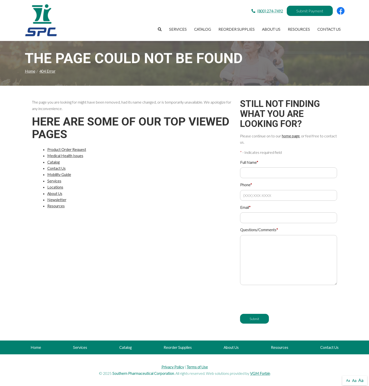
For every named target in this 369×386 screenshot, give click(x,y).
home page (291, 136)
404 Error (47, 71)
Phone (246, 184)
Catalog (202, 29)
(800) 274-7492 (267, 11)
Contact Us (329, 29)
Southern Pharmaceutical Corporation (143, 373)
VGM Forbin (260, 373)
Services (178, 29)
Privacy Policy (172, 367)
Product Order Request (66, 149)
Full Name (249, 162)
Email (245, 207)
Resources (299, 29)
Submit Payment (309, 11)
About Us (271, 29)
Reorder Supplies (236, 29)
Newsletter (56, 199)
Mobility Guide (59, 174)
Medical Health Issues (65, 155)
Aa (348, 380)
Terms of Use (197, 367)
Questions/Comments (259, 229)
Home (30, 71)
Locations (55, 187)
